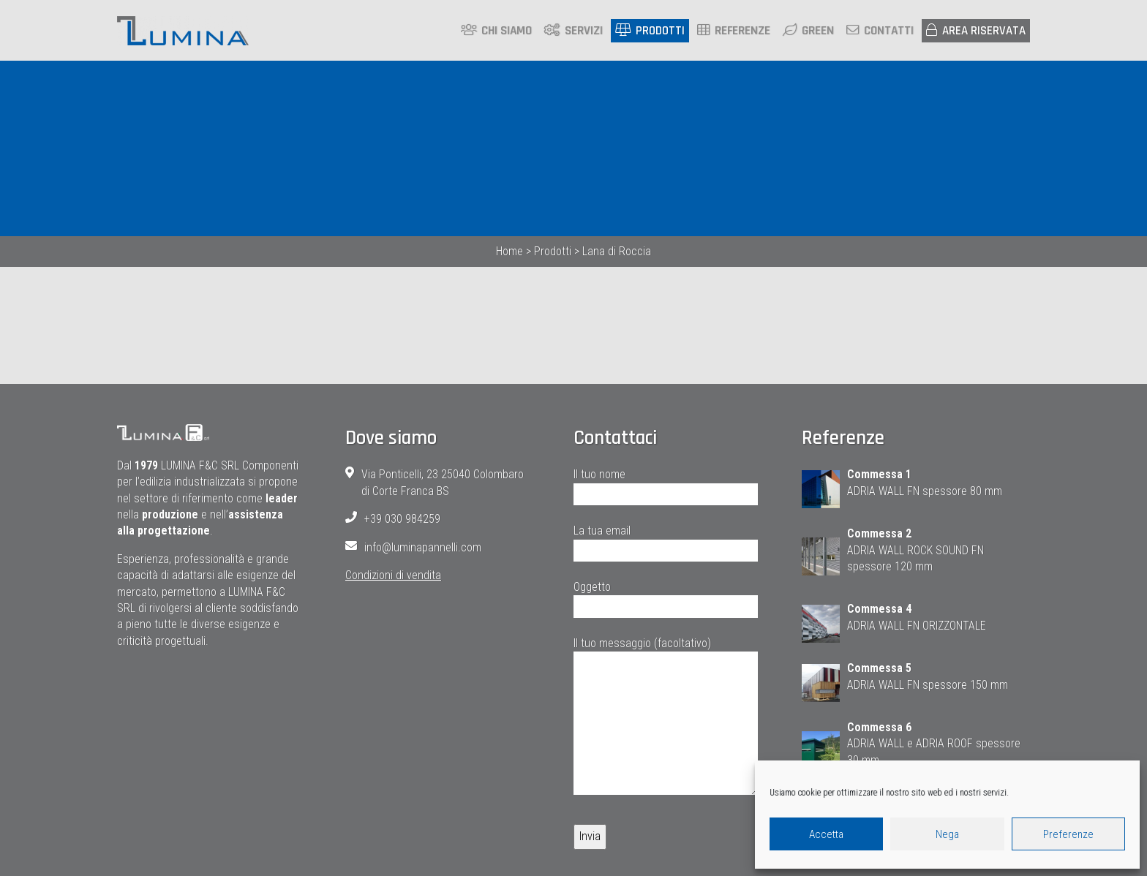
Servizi (573, 31)
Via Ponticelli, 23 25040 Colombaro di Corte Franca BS (442, 484)
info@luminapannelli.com (422, 548)
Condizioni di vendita (393, 576)
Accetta (826, 834)
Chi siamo (496, 31)
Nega (947, 834)
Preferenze (1068, 834)
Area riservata (976, 31)
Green (808, 31)
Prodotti (650, 31)
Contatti (880, 31)
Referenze (733, 31)
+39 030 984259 (402, 520)
